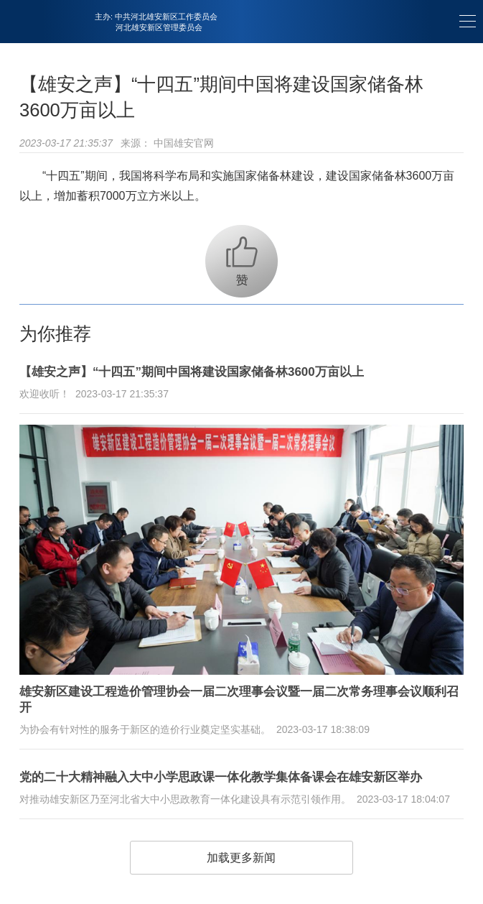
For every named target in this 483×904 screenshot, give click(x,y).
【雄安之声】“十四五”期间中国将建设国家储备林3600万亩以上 (191, 372)
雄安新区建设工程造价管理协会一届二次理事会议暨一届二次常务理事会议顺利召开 (239, 699)
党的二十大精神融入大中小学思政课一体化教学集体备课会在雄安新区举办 (220, 777)
